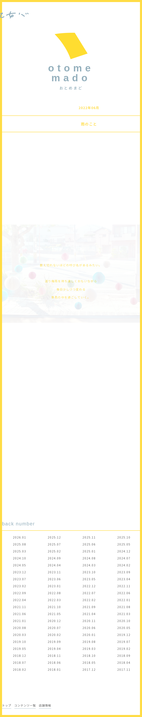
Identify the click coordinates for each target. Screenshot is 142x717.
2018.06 (54, 663)
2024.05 (19, 565)
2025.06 (89, 544)
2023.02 (19, 586)
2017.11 (124, 669)
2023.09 (124, 572)
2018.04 (124, 663)
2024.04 (54, 565)
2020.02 (54, 635)
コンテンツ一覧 (25, 705)
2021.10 (54, 607)
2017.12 (89, 669)
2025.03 (19, 551)
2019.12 (124, 635)
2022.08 (54, 593)
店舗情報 (45, 705)
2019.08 (89, 642)
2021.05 (54, 614)
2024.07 (124, 558)
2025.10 (124, 537)
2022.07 (89, 593)
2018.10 (89, 656)
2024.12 (124, 551)
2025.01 (89, 551)
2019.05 (19, 649)
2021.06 (19, 614)
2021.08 (124, 607)
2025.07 (54, 544)
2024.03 (89, 565)
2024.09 (54, 558)
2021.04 (89, 614)
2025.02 (54, 551)
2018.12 (19, 656)
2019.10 (19, 642)
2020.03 (19, 635)
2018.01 (54, 669)
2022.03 (54, 600)
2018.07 (19, 663)
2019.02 (124, 649)
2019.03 (89, 649)
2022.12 (89, 586)
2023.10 (89, 572)
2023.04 (124, 579)
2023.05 (89, 579)
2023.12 (19, 572)
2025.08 (19, 544)
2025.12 (54, 537)
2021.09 (89, 607)
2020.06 (89, 628)
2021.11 (19, 607)
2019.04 (54, 649)
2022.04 (19, 600)
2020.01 (89, 635)
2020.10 (124, 621)
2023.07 (19, 579)
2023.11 (54, 572)
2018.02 (19, 669)
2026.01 (19, 537)
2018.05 (89, 663)
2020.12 (54, 621)
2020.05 (124, 628)
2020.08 (19, 628)
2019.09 (54, 642)
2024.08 (89, 558)
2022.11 (124, 586)
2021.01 (19, 621)
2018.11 (54, 656)
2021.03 (124, 614)
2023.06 (54, 579)
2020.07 (54, 628)
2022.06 (124, 593)
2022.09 (19, 593)
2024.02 (124, 565)
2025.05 (124, 544)
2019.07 (124, 642)
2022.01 (124, 600)
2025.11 (89, 537)
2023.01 (54, 586)
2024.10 (19, 558)
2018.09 (124, 656)
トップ (6, 705)
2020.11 (89, 621)
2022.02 (89, 600)
